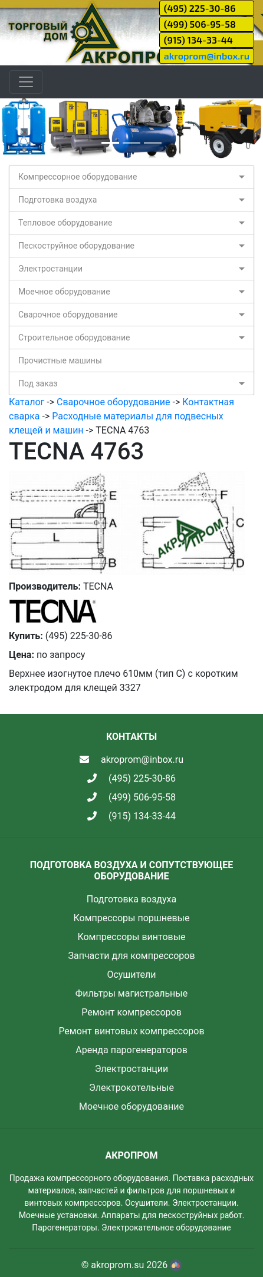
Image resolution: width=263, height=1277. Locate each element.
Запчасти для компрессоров (131, 955)
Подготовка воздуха (57, 199)
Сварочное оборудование (68, 314)
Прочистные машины (60, 360)
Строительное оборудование (74, 337)
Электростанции (50, 268)
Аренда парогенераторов (131, 1050)
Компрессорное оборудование (77, 176)
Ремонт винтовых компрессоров (131, 1031)
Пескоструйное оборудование (76, 245)
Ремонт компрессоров (131, 1012)
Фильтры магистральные (131, 993)
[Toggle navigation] (25, 82)
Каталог (26, 402)
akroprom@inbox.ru (206, 55)
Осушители (131, 974)
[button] (20, 128)
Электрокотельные (131, 1087)
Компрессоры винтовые (131, 936)
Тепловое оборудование (65, 222)
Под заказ (37, 383)
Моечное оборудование (64, 291)
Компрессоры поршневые (131, 918)
